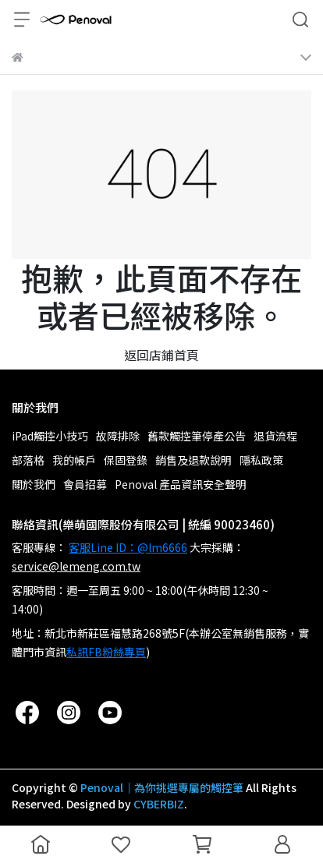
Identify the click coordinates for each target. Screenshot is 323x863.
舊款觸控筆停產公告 (196, 436)
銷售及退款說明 (193, 460)
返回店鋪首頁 (161, 354)
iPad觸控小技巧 (50, 436)
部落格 (28, 460)
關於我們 (33, 484)
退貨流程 (275, 436)
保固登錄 (125, 460)
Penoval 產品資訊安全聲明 (181, 484)
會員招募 (85, 484)
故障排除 (118, 436)
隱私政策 (261, 460)
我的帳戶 (74, 460)
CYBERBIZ (158, 804)
